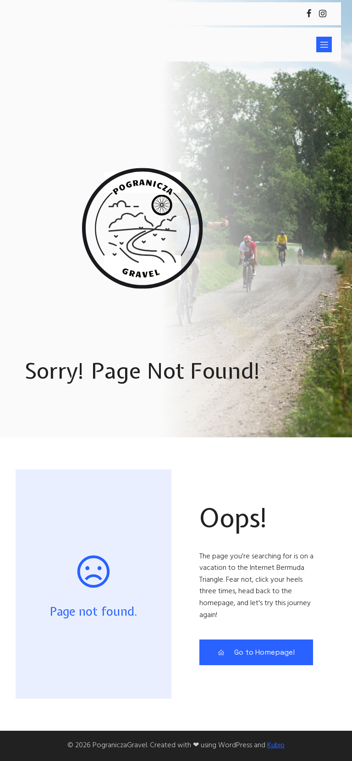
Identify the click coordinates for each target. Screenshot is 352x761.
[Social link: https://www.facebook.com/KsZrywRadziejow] (309, 14)
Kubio (276, 745)
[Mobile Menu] (324, 44)
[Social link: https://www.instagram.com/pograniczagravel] (323, 14)
